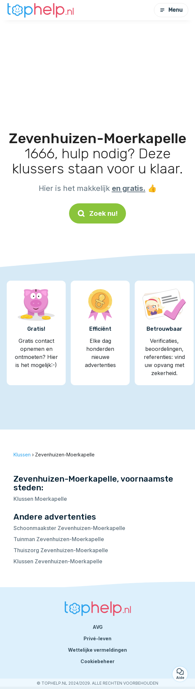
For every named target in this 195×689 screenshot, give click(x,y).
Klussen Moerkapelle (40, 498)
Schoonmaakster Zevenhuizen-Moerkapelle (69, 528)
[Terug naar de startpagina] (40, 10)
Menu (171, 10)
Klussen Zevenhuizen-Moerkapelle (57, 561)
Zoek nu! (97, 213)
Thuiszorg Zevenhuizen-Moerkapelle (60, 550)
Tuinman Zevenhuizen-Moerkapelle (58, 539)
